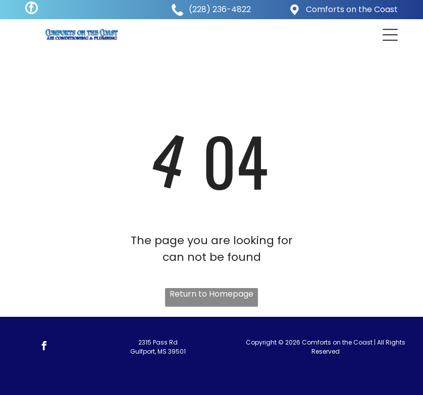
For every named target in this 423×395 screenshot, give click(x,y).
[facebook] (31, 9)
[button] (390, 34)
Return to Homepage (211, 294)
